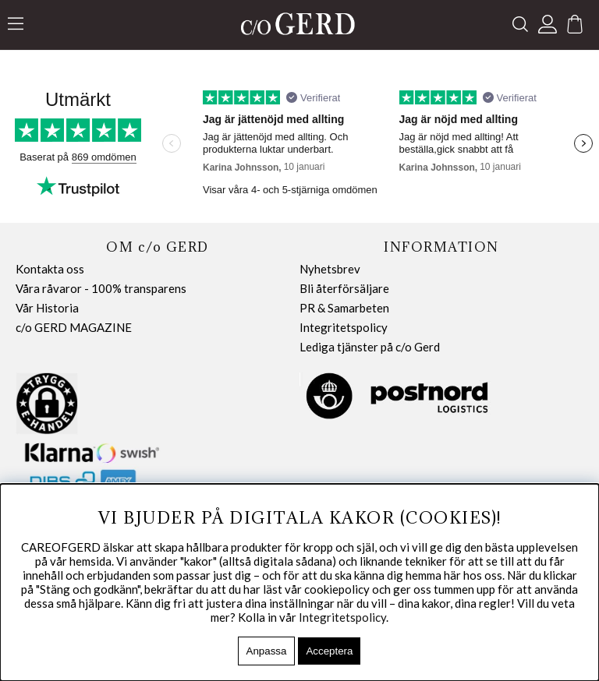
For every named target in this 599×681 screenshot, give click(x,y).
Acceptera (329, 651)
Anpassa (266, 651)
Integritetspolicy (344, 327)
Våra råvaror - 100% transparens (101, 288)
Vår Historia (47, 308)
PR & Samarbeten (344, 308)
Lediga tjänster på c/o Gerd (370, 347)
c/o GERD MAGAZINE (74, 327)
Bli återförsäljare (344, 288)
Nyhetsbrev (330, 269)
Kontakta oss (50, 269)
